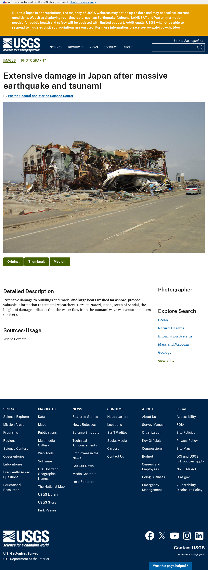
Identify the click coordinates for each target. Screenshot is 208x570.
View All (166, 361)
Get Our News (83, 466)
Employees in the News (86, 455)
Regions (9, 441)
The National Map (51, 487)
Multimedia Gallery (46, 443)
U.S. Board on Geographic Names (48, 474)
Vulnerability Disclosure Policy (190, 487)
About (128, 47)
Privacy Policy (187, 441)
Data (41, 417)
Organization (151, 432)
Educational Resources (12, 487)
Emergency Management (152, 487)
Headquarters (117, 417)
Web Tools (46, 453)
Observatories (13, 456)
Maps (42, 425)
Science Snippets (86, 432)
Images (9, 60)
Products (75, 47)
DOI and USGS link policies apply (190, 459)
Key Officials (151, 441)
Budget (147, 456)
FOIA (180, 425)
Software (45, 461)
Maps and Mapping (173, 344)
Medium (60, 262)
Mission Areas (13, 425)
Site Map (183, 448)
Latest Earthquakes (188, 41)
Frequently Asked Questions (16, 474)
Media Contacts (84, 474)
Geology (164, 352)
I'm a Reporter (83, 482)
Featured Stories (85, 417)
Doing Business (153, 477)
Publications (47, 432)
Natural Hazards (171, 328)
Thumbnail (36, 262)
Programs (10, 432)
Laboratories (12, 464)
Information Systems (175, 336)
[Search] (201, 47)
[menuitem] (56, 45)
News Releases (84, 425)
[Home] (21, 51)
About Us (149, 417)
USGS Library (48, 494)
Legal (182, 409)
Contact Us (115, 456)
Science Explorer (16, 417)
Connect (111, 47)
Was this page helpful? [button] (170, 566)
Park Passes (47, 510)
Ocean (163, 320)
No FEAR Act (186, 469)
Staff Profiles (117, 432)
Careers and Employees (151, 466)
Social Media (117, 441)
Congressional (153, 448)
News (93, 47)
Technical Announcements (85, 443)
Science (56, 47)
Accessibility (186, 417)
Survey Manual (153, 425)
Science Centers (15, 448)
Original (13, 262)
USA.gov (183, 477)
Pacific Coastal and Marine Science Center (41, 96)
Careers (113, 448)
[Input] (178, 47)
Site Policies (186, 432)
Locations (114, 425)
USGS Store (47, 502)
